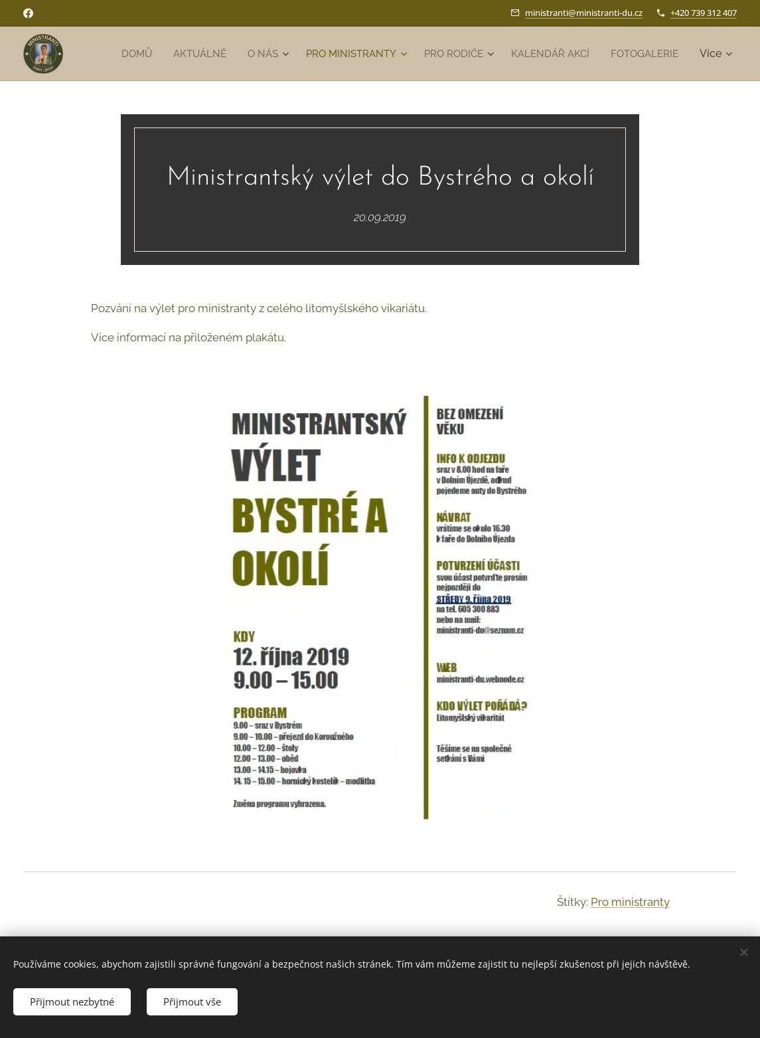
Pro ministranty (630, 901)
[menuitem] (212, 53)
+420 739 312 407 (703, 13)
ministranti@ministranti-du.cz (584, 13)
